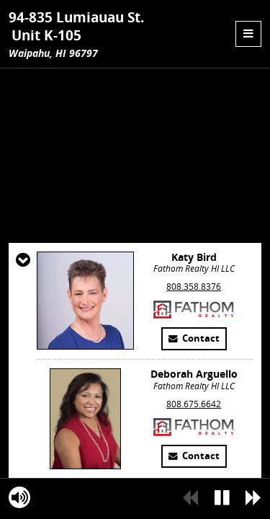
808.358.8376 (193, 374)
